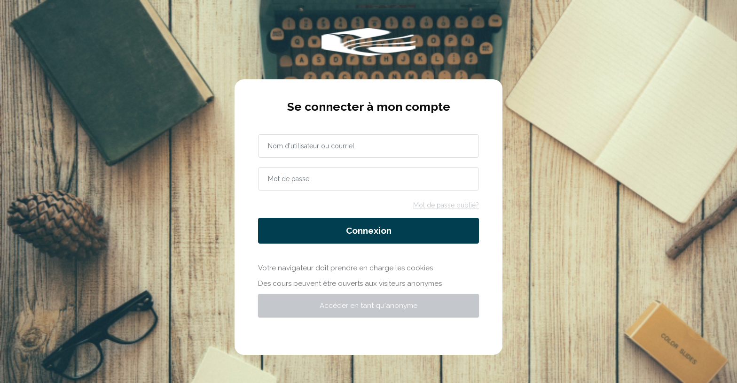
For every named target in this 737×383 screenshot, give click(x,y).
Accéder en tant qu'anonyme (368, 305)
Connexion (369, 230)
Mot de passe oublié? (446, 205)
